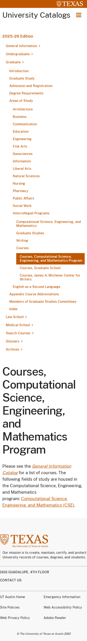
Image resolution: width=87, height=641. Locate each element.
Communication (25, 124)
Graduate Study (22, 78)
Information (22, 161)
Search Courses (18, 333)
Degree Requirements (26, 93)
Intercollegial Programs (31, 213)
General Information (21, 46)
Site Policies (9, 607)
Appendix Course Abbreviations (34, 294)
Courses (22, 248)
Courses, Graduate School (40, 268)
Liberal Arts (22, 169)
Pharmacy (20, 191)
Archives (12, 349)
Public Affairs (23, 198)
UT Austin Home (12, 597)
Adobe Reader (55, 618)
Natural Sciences (26, 176)
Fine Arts (20, 146)
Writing (22, 240)
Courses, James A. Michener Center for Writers (50, 277)
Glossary (12, 341)
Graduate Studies (30, 233)
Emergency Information (62, 597)
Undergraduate (18, 54)
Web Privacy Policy (15, 618)
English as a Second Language (36, 287)
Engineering (22, 139)
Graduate (13, 62)
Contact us (11, 580)
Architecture (23, 109)
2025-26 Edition (17, 36)
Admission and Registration (30, 86)
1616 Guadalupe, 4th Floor (24, 572)
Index (13, 309)
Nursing (19, 183)
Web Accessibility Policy (63, 607)
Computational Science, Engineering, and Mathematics (48, 224)
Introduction (19, 71)
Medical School (18, 325)
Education (21, 131)
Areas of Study (21, 101)
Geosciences (22, 154)
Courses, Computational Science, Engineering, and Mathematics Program (51, 258)
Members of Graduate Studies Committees (42, 301)
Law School (15, 317)
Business (19, 117)
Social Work (22, 206)
